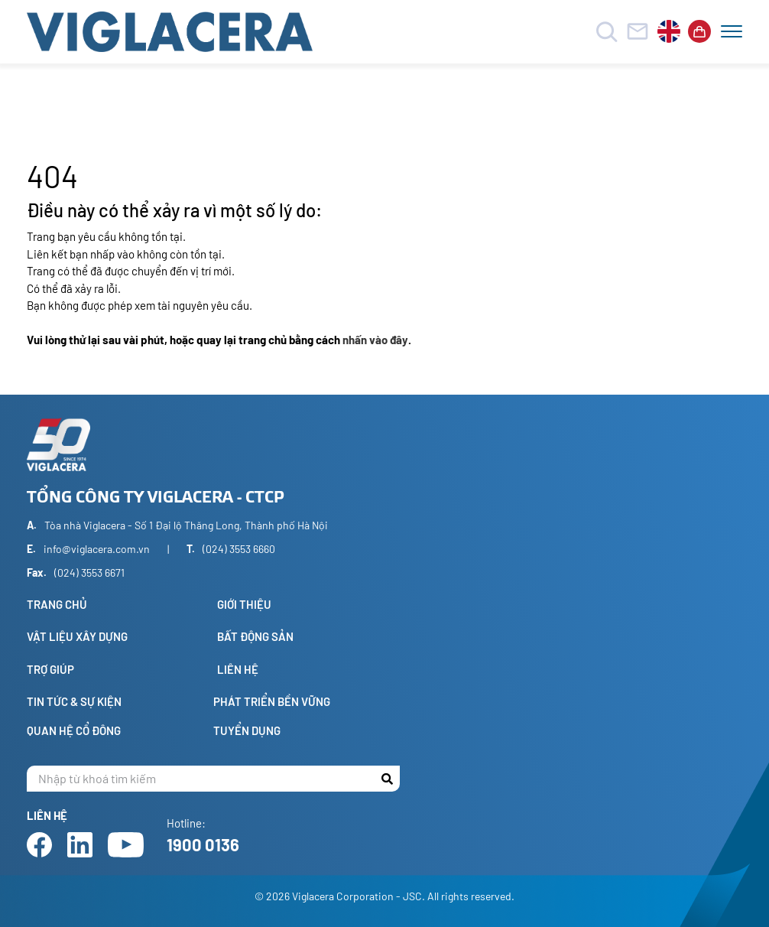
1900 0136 (203, 844)
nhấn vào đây (375, 339)
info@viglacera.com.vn (97, 548)
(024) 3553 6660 (239, 548)
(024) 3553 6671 (89, 572)
